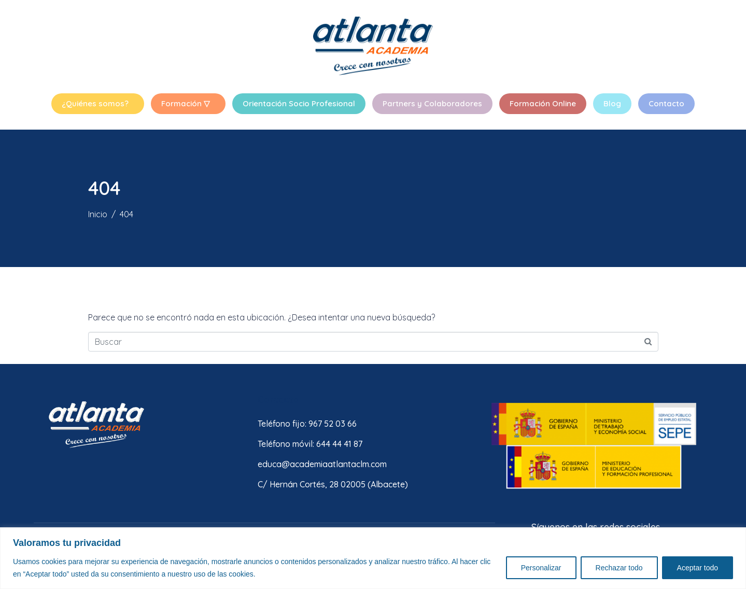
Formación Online (543, 103)
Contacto (666, 103)
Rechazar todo (619, 568)
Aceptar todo (697, 568)
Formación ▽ (185, 103)
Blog (612, 103)
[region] (373, 558)
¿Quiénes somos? (95, 103)
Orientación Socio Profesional (299, 103)
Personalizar (541, 568)
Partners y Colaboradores (432, 103)
